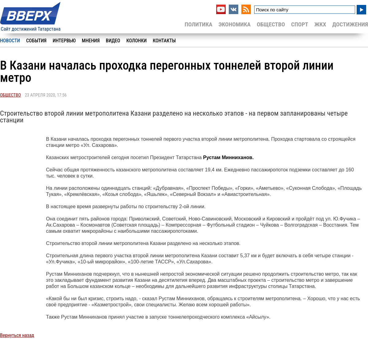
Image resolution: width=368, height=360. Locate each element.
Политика (199, 24)
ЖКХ (320, 24)
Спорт (299, 24)
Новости (10, 41)
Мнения (91, 41)
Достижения (350, 24)
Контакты (164, 41)
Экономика (234, 24)
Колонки (136, 41)
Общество (271, 24)
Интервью (64, 41)
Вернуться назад (17, 335)
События (36, 41)
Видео (113, 41)
